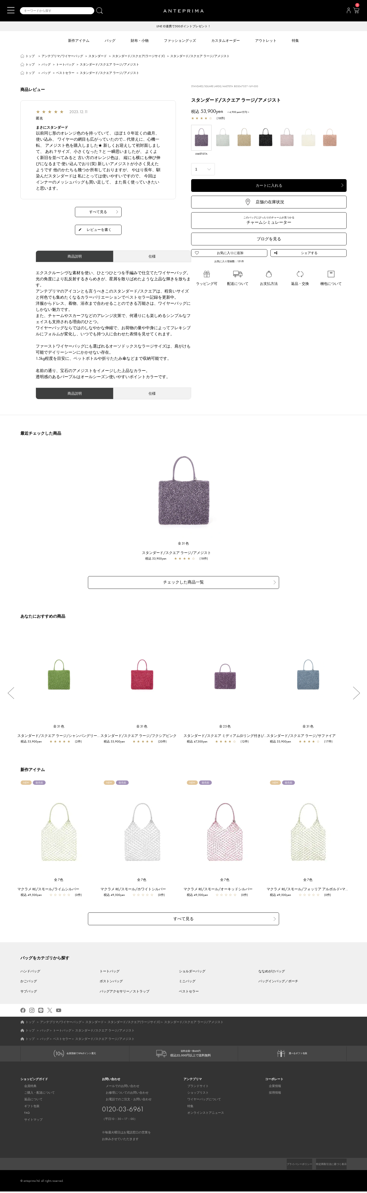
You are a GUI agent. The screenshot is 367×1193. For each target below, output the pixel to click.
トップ (30, 57)
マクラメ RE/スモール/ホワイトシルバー (135, 888)
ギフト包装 (28, 1108)
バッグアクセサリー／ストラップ (124, 988)
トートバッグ (65, 65)
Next (356, 692)
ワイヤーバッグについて (200, 1101)
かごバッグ (28, 978)
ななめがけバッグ (271, 968)
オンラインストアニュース (202, 1114)
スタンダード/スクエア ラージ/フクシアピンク (141, 734)
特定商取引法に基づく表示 (328, 1165)
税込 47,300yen (199, 740)
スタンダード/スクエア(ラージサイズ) (138, 57)
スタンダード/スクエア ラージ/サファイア (303, 734)
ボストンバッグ (111, 978)
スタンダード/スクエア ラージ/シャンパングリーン (61, 734)
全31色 (183, 544)
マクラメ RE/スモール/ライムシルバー (51, 888)
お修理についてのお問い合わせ (123, 1094)
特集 (187, 1108)
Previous (10, 692)
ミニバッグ (187, 978)
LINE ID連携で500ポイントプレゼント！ (183, 26)
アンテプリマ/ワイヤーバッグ (62, 57)
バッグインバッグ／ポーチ (278, 978)
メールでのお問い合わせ (119, 1087)
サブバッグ (28, 988)
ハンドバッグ (30, 968)
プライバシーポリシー (291, 1165)
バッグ (46, 65)
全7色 (59, 879)
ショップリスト (194, 1094)
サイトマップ (29, 1121)
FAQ (23, 1114)
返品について (29, 1101)
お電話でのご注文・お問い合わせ (126, 1121)
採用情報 (271, 1094)
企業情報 (271, 1087)
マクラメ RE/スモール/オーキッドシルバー (220, 888)
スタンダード (97, 57)
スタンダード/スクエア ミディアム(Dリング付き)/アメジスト (235, 734)
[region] (183, 493)
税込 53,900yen (158, 559)
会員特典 (26, 1087)
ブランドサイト (194, 1087)
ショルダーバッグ (192, 968)
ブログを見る (269, 239)
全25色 (225, 725)
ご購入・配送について (35, 1094)
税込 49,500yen (33, 894)
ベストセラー (65, 73)
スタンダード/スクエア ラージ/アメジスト (179, 553)
